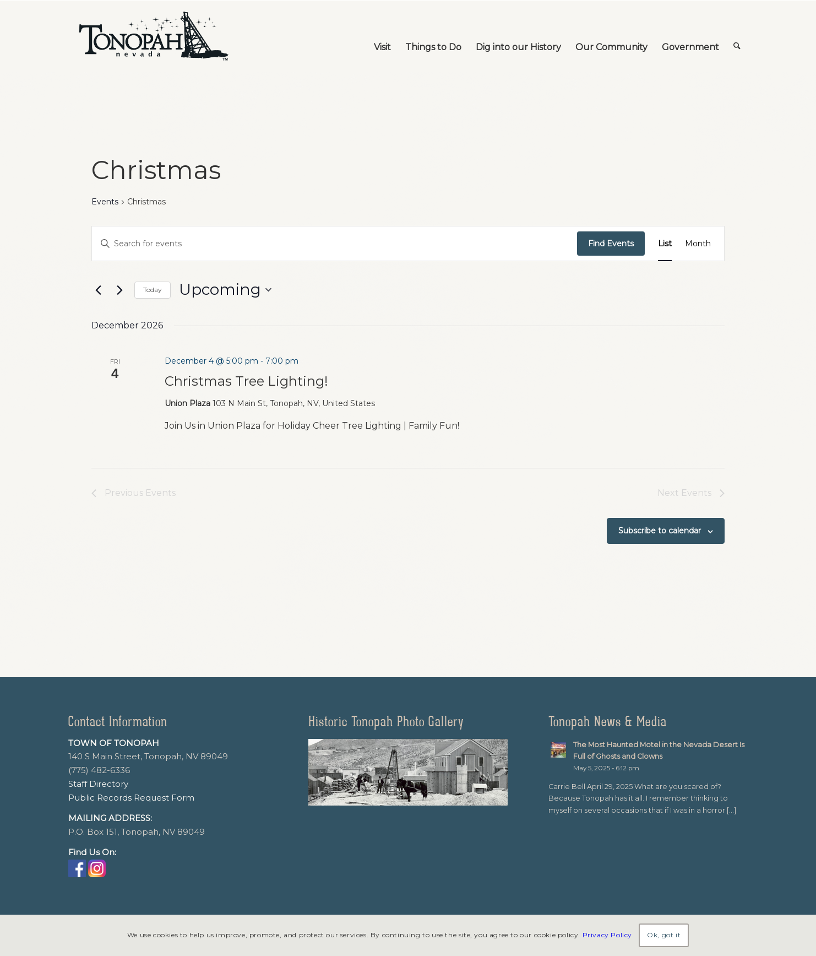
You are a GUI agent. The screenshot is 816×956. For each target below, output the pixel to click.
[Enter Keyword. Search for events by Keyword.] (334, 243)
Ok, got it (664, 935)
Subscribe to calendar (659, 531)
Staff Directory (98, 784)
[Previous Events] (98, 289)
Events (104, 202)
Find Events (611, 244)
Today (152, 289)
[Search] (737, 36)
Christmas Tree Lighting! (246, 381)
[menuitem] (382, 36)
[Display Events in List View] (665, 243)
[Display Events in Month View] (698, 243)
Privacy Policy (607, 935)
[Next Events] (119, 289)
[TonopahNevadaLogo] (153, 36)
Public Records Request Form (131, 797)
